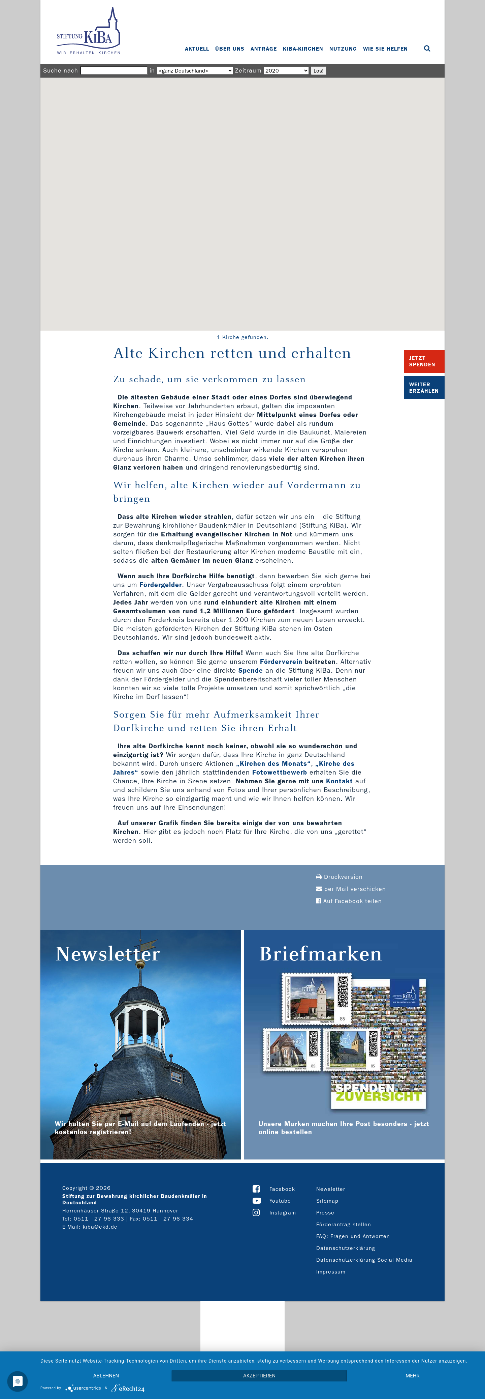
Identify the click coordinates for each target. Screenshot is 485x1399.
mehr (413, 1376)
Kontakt (339, 781)
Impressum (331, 1271)
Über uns (230, 49)
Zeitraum (248, 70)
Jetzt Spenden (422, 361)
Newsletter (330, 1189)
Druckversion (339, 876)
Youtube (280, 1201)
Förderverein (281, 661)
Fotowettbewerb (279, 772)
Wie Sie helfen (385, 49)
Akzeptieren (259, 1376)
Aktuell (197, 49)
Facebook (282, 1189)
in (152, 70)
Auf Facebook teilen (349, 901)
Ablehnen (106, 1376)
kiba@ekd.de (100, 1227)
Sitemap (327, 1201)
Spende (250, 670)
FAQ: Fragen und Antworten (353, 1236)
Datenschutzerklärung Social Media (364, 1260)
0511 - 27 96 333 (99, 1218)
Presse (325, 1212)
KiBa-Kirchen (303, 49)
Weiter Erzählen (424, 387)
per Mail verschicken (351, 889)
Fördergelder (160, 585)
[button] (242, 198)
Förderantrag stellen (343, 1224)
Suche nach (60, 70)
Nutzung (343, 49)
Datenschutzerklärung (345, 1248)
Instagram (282, 1212)
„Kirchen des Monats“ (273, 763)
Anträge (264, 49)
